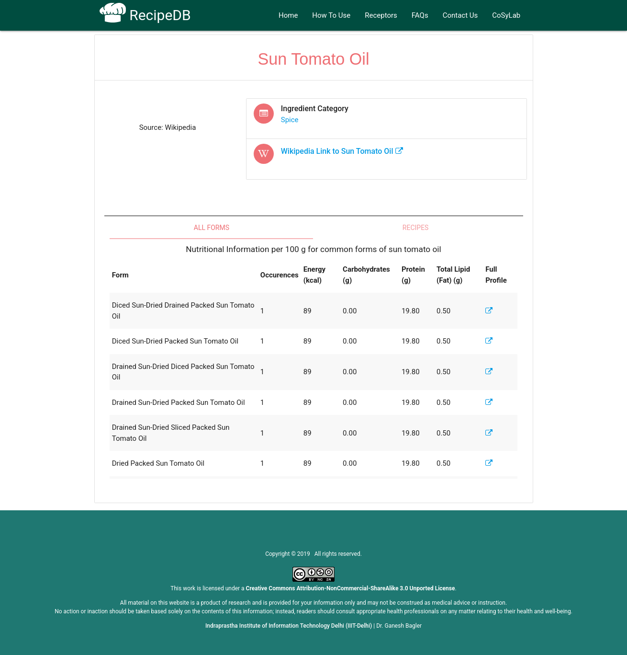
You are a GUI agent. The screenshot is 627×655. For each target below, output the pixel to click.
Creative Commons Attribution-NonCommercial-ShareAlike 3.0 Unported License (350, 588)
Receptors (381, 15)
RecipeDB (145, 15)
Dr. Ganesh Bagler (399, 625)
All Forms (211, 227)
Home (288, 15)
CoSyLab (506, 15)
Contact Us (460, 15)
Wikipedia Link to (342, 151)
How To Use (331, 15)
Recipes (416, 227)
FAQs (420, 15)
